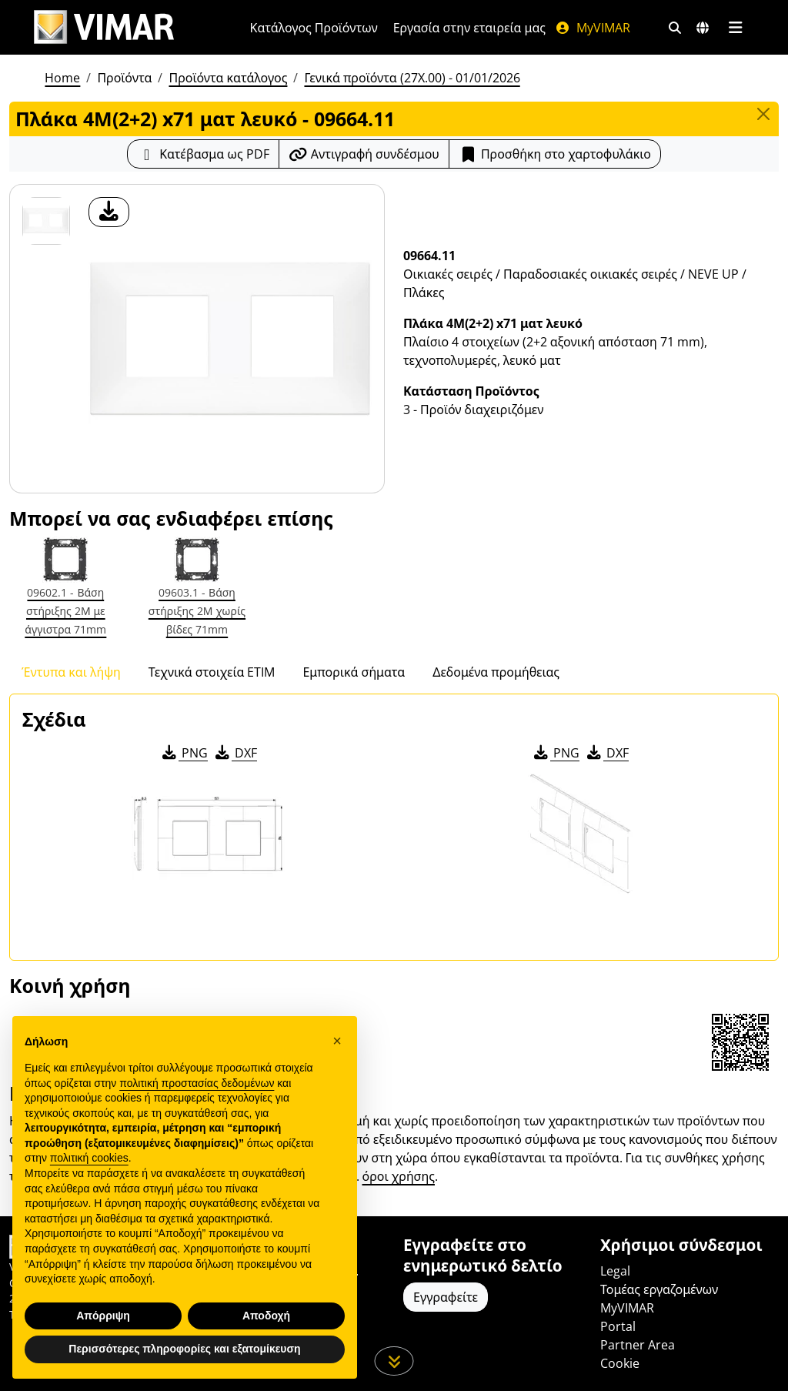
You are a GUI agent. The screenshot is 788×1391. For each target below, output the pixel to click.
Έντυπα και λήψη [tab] (71, 672)
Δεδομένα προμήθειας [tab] (495, 672)
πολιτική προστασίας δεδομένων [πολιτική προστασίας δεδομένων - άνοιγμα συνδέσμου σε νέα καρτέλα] (196, 1083)
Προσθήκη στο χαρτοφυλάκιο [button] (555, 153)
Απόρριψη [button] (103, 1315)
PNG (183, 752)
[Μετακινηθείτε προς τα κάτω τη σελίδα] (394, 1361)
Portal (618, 1326)
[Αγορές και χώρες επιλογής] (702, 27)
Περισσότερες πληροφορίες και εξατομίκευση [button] (184, 1349)
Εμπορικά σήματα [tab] (353, 672)
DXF (234, 752)
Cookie (619, 1363)
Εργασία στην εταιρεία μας (469, 27)
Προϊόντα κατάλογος (228, 77)
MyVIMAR (592, 27)
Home (62, 77)
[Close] (763, 114)
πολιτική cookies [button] (89, 1158)
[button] (337, 1040)
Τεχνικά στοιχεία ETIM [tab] (212, 672)
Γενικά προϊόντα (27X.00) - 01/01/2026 (411, 77)
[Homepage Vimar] (104, 27)
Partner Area (637, 1344)
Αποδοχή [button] (266, 1315)
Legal (615, 1270)
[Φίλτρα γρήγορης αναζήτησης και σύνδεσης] (675, 27)
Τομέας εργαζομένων (659, 1289)
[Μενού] (735, 27)
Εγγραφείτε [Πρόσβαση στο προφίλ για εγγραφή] (445, 1297)
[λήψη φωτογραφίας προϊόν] (108, 212)
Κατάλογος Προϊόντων (314, 27)
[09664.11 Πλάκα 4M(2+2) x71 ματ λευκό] (46, 221)
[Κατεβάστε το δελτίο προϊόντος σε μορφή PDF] (203, 154)
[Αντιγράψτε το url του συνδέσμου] (364, 154)
